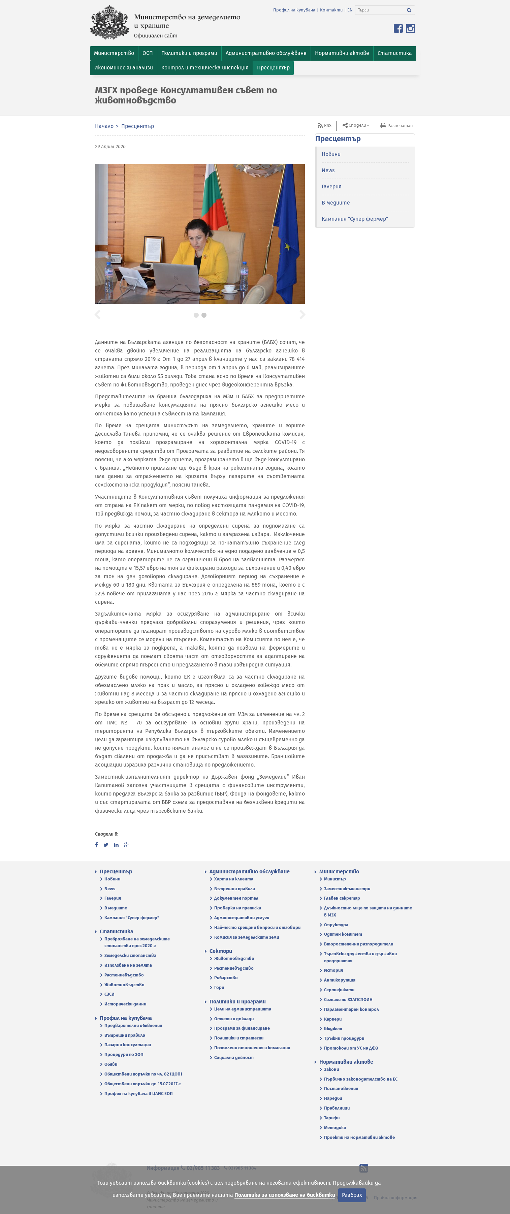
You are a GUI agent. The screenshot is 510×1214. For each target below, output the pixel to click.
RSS (327, 125)
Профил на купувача (294, 9)
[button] (114, 53)
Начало (104, 126)
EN (350, 9)
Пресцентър (137, 126)
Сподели (357, 125)
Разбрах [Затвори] (352, 1195)
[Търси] (379, 10)
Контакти (331, 9)
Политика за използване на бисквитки (284, 1195)
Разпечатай (400, 125)
